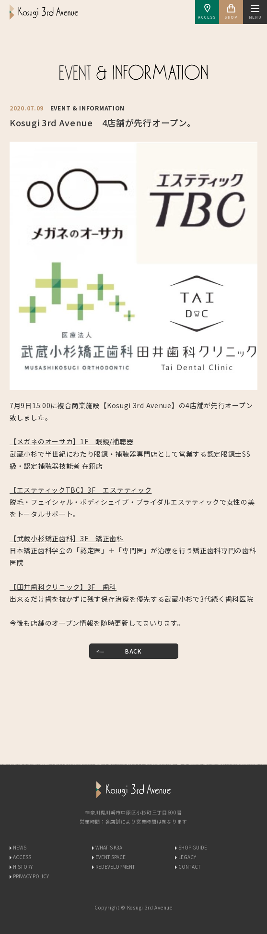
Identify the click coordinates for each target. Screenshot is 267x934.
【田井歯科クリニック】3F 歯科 (63, 587)
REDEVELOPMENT (115, 866)
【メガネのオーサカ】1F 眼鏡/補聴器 (71, 441)
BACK (133, 651)
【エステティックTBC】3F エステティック (80, 490)
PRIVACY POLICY (31, 876)
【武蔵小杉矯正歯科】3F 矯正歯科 (67, 538)
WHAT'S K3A (108, 847)
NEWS (19, 847)
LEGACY (187, 857)
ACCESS (207, 12)
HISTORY (23, 866)
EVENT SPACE (110, 857)
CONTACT (189, 866)
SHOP (231, 12)
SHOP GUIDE (192, 847)
